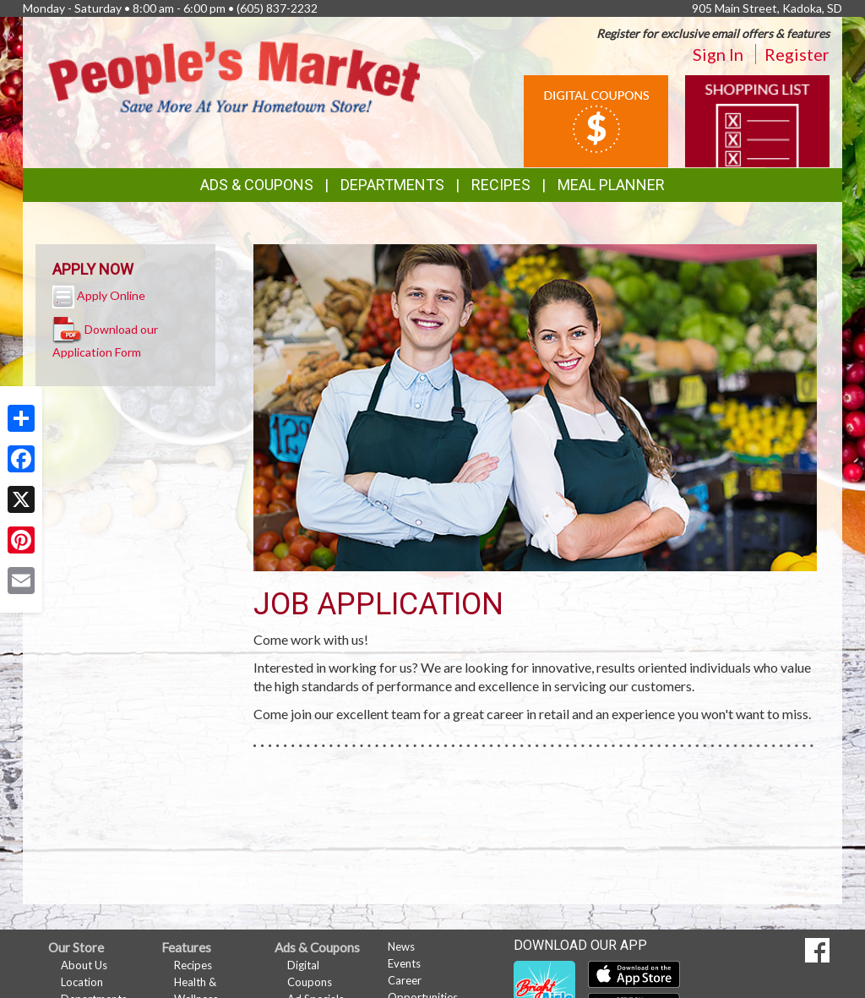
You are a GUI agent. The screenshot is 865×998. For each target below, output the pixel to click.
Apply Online (111, 295)
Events (404, 963)
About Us (84, 965)
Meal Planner (611, 185)
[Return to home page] (234, 75)
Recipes (500, 185)
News (401, 946)
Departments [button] (392, 185)
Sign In (718, 54)
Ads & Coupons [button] (256, 185)
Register (797, 54)
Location (82, 982)
